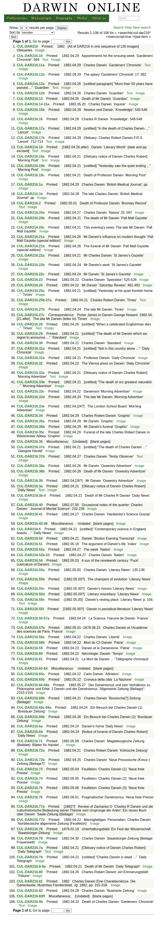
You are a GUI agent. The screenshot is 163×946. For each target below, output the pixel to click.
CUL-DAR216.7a (30, 848)
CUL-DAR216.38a (31, 466)
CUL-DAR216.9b (30, 902)
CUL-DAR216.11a (31, 65)
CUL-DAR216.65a (31, 674)
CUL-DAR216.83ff (31, 896)
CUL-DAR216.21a (31, 237)
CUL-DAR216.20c (31, 227)
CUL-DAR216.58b (31, 642)
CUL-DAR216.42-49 (32, 523)
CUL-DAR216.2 (29, 203)
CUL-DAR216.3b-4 (31, 495)
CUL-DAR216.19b (31, 166)
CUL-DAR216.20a (31, 212)
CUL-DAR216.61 (30, 659)
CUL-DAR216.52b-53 (33, 555)
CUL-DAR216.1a (30, 184)
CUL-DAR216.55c (31, 588)
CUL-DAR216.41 (30, 514)
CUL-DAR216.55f (30, 609)
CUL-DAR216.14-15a (33, 104)
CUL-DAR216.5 (29, 529)
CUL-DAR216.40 (30, 505)
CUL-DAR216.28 (30, 324)
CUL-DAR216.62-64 (32, 668)
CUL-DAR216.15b (31, 110)
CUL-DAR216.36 (30, 441)
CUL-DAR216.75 (30, 788)
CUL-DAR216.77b (31, 820)
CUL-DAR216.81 (30, 881)
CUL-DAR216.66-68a (33, 685)
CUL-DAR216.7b (30, 857)
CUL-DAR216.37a (31, 447)
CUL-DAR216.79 (30, 838)
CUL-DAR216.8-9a (31, 866)
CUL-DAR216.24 (30, 285)
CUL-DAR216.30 (30, 343)
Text (45, 59)
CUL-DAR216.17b (31, 138)
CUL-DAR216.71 (30, 741)
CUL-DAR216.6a (30, 726)
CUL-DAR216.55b (31, 579)
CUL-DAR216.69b (31, 717)
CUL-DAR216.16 (30, 119)
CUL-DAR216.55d (31, 594)
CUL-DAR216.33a (31, 373)
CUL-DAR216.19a (31, 156)
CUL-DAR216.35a (31, 421)
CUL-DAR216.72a (31, 750)
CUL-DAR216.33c (31, 391)
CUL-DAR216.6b (30, 732)
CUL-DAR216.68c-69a (34, 707)
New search (142, 27)
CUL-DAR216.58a (31, 637)
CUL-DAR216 (27, 46)
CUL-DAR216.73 (30, 769)
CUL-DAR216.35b (31, 426)
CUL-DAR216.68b (31, 698)
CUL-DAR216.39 (30, 480)
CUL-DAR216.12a (31, 84)
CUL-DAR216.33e (31, 406)
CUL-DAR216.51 (30, 544)
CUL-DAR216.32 (30, 363)
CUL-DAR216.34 (30, 415)
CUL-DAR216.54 (30, 560)
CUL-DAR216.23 (30, 279)
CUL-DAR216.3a (30, 486)
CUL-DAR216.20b (31, 218)
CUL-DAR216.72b (31, 760)
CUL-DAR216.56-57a (33, 618)
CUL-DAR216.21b (31, 246)
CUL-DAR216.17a (31, 128)
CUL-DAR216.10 (30, 56)
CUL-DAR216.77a (31, 806)
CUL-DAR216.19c (31, 175)
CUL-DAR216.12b (31, 93)
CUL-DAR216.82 (30, 890)
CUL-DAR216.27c (31, 315)
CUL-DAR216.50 (30, 538)
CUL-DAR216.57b (31, 627)
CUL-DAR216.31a (31, 348)
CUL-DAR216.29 (30, 333)
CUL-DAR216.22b (31, 265)
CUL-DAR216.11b (31, 74)
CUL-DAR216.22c (31, 274)
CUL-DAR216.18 (30, 147)
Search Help (122, 27)
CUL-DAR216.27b (31, 309)
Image (39, 50)
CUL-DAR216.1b (30, 194)
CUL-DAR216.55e (31, 599)
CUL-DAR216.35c (31, 432)
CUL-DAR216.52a (31, 549)
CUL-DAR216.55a (31, 570)
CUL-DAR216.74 (30, 778)
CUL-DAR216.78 (30, 829)
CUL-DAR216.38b (31, 471)
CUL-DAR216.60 (30, 653)
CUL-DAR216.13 (30, 98)
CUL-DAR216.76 (30, 797)
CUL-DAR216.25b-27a (34, 300)
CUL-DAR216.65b (31, 679)
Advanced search (149, 18)
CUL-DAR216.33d (31, 397)
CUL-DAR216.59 (30, 648)
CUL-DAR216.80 (30, 872)
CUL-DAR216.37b (31, 456)
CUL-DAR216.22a (31, 255)
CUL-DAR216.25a (31, 291)
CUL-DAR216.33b (31, 382)
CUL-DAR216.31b (31, 358)
